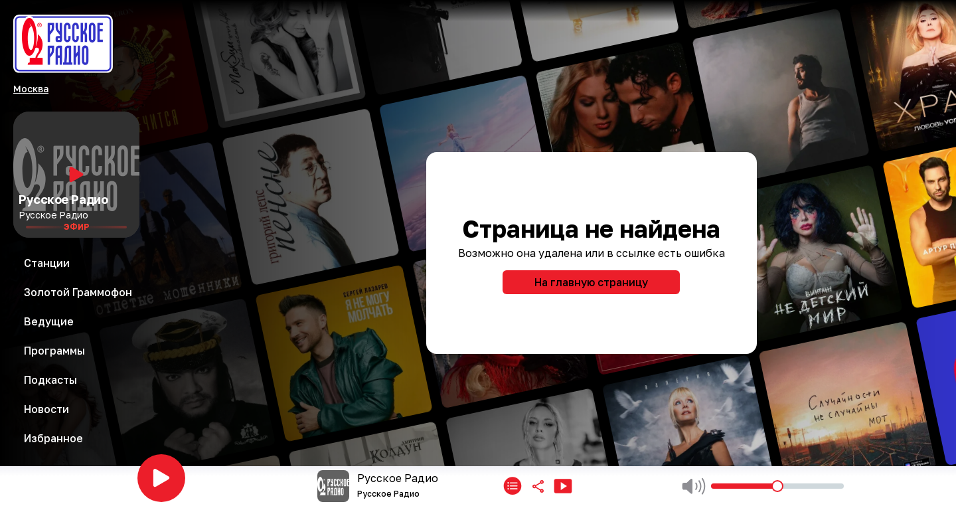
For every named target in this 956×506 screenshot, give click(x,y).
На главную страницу (591, 282)
